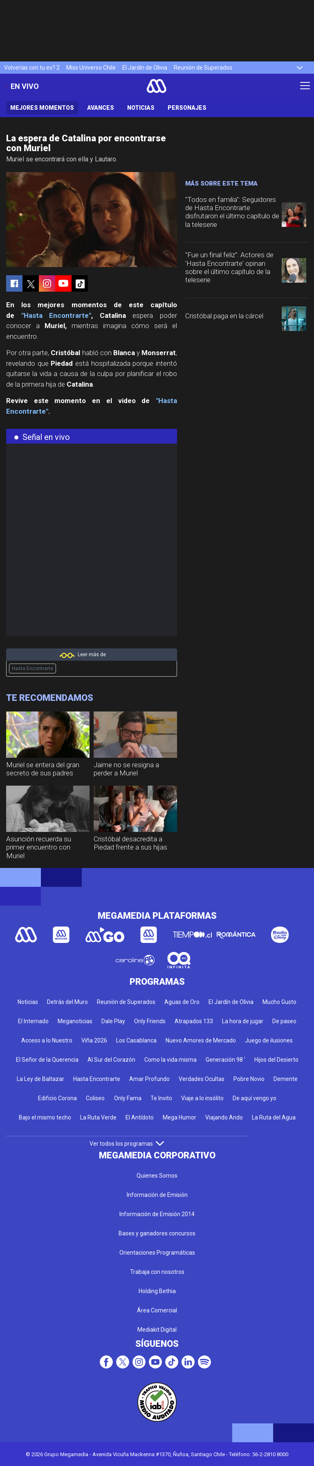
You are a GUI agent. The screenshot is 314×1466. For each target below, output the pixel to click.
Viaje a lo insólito (202, 1098)
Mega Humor (179, 1117)
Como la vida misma (170, 1059)
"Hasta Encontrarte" (56, 315)
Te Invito (161, 1098)
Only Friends (150, 1021)
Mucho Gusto (279, 1002)
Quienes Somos (157, 1175)
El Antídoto (140, 1117)
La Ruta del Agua (274, 1117)
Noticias (141, 107)
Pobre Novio (249, 1079)
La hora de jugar (242, 1021)
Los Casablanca (136, 1040)
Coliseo (95, 1098)
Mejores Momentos (42, 107)
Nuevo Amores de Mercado (201, 1040)
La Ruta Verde (98, 1117)
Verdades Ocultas (201, 1079)
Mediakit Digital (157, 1329)
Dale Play (113, 1021)
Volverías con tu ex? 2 (32, 67)
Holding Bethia (157, 1291)
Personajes (187, 107)
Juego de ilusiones (269, 1040)
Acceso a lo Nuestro (46, 1040)
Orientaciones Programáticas (157, 1252)
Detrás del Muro (67, 1002)
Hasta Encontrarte (32, 668)
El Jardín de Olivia (144, 67)
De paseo (284, 1021)
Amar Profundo (149, 1079)
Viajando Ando (224, 1117)
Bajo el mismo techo (45, 1117)
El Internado (33, 1021)
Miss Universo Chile (91, 67)
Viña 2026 (94, 1040)
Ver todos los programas (127, 1143)
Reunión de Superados (203, 67)
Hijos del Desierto (276, 1059)
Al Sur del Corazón (111, 1059)
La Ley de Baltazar (40, 1079)
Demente (286, 1079)
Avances (100, 107)
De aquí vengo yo (254, 1098)
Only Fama (127, 1098)
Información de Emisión (157, 1195)
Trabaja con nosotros (157, 1272)
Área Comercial (157, 1310)
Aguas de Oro (182, 1002)
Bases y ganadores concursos (157, 1233)
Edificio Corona (57, 1098)
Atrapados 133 (194, 1021)
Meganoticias (75, 1021)
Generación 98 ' (225, 1059)
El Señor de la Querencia (47, 1059)
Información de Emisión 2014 (157, 1214)
